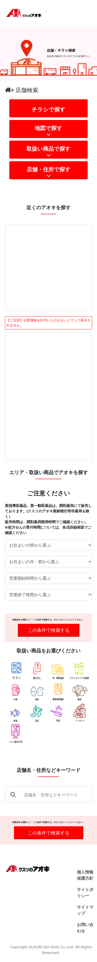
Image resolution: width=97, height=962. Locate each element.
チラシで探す (48, 109)
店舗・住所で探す (49, 172)
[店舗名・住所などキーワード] (57, 795)
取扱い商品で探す (49, 152)
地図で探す (49, 131)
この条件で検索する (49, 630)
